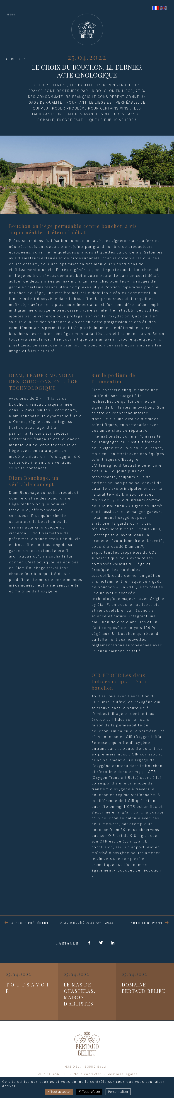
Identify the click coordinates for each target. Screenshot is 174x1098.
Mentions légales (122, 1074)
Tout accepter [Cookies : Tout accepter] (59, 1091)
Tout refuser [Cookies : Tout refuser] (89, 1091)
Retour (18, 59)
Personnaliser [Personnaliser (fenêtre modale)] (118, 1091)
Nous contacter (88, 1074)
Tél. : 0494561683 (52, 1074)
